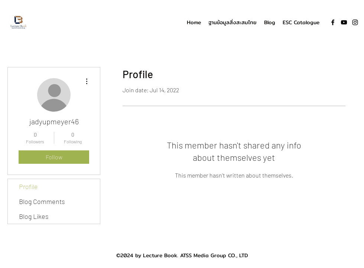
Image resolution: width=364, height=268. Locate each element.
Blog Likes (34, 216)
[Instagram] (355, 22)
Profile (28, 186)
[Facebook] (333, 22)
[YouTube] (344, 22)
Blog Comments (42, 201)
